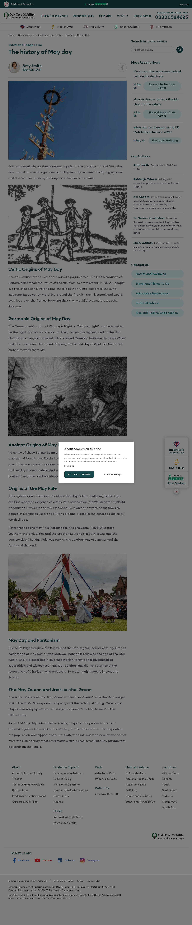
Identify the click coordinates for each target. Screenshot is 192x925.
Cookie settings (113, 474)
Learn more (69, 466)
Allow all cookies (79, 474)
